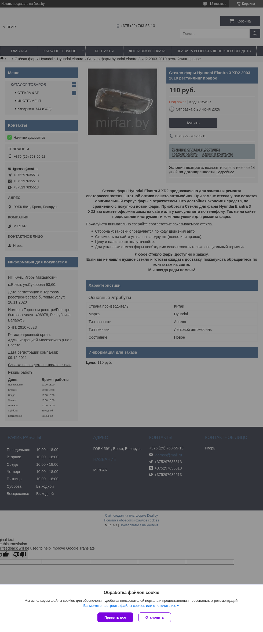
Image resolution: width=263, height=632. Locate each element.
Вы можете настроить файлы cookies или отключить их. (129, 606)
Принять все (115, 617)
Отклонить (154, 617)
